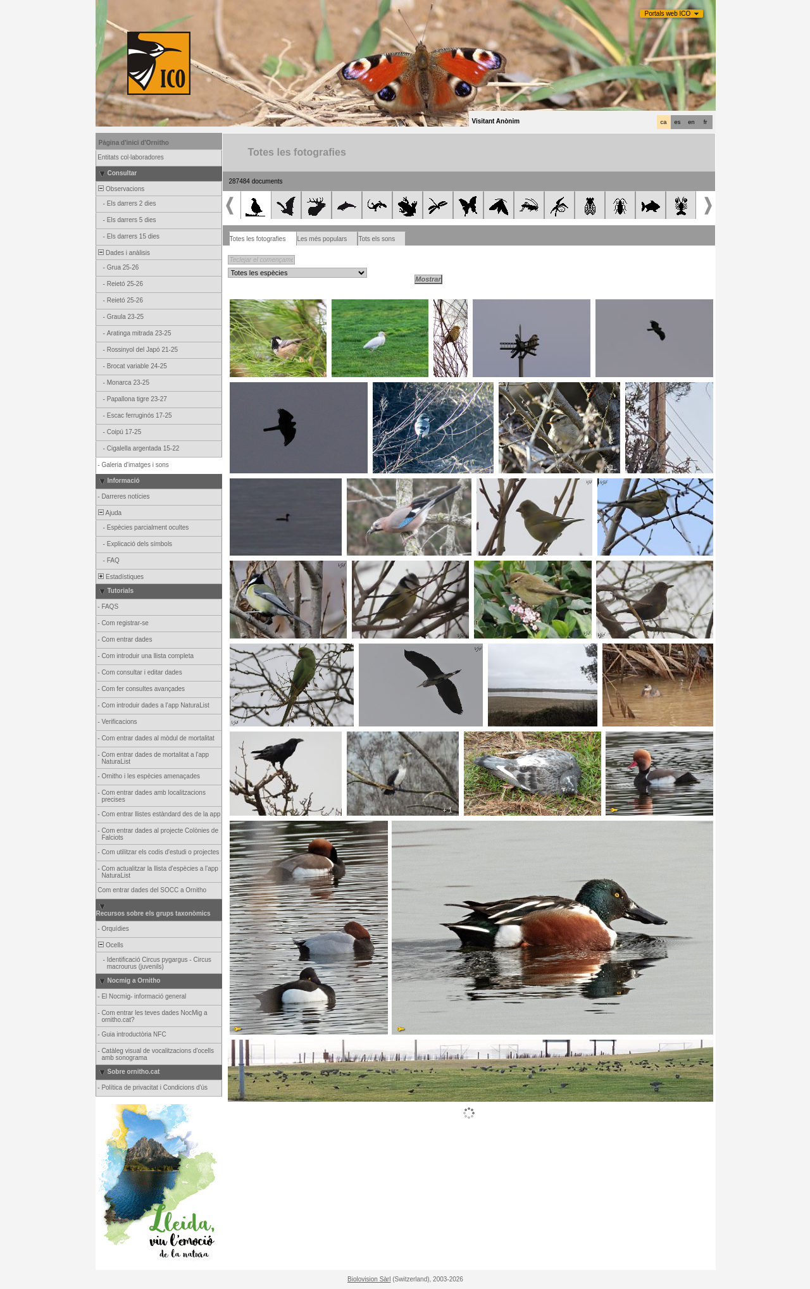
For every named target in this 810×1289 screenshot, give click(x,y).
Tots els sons (376, 238)
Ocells (110, 945)
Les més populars (322, 238)
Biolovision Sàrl (368, 1279)
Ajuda (109, 512)
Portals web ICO (668, 13)
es (678, 122)
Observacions (121, 188)
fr (705, 122)
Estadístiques (120, 576)
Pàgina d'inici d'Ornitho (134, 142)
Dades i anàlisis (124, 252)
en (691, 122)
